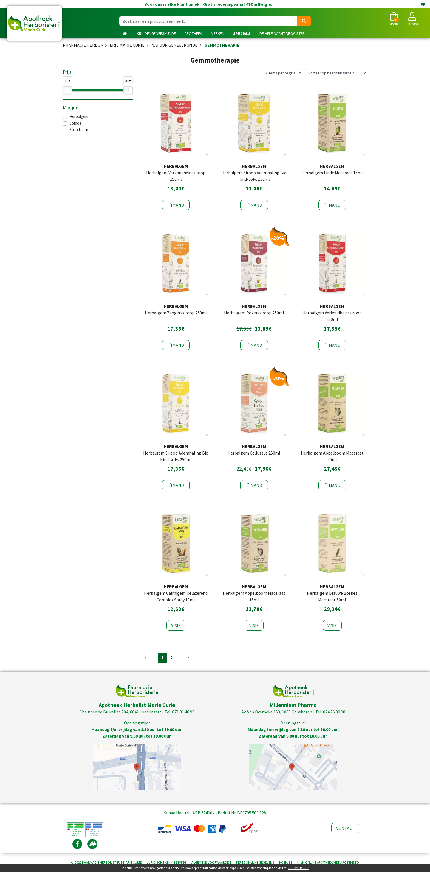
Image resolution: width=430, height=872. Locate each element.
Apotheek (193, 33)
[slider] (67, 90)
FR (423, 4)
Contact (345, 828)
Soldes (75, 123)
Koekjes (285, 862)
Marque (70, 108)
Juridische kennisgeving (166, 862)
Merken (217, 33)
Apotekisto (328, 862)
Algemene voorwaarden (211, 862)
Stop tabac (79, 129)
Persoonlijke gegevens (255, 862)
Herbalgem (78, 116)
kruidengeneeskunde (156, 33)
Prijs (67, 72)
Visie (176, 625)
